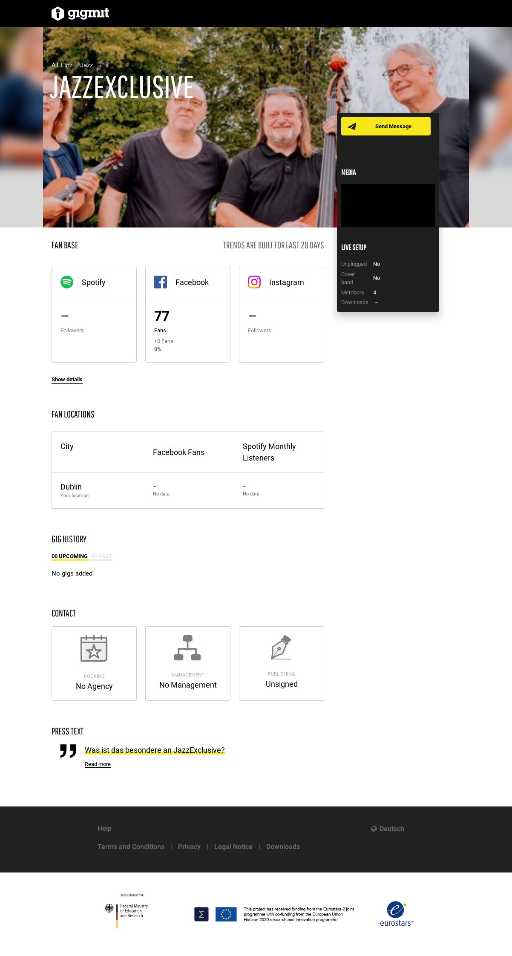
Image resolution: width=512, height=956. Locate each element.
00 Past (101, 556)
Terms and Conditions (131, 847)
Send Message (393, 126)
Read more (98, 764)
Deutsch (392, 829)
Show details (67, 379)
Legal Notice (233, 847)
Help (105, 828)
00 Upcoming (70, 556)
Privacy (189, 847)
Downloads (283, 847)
